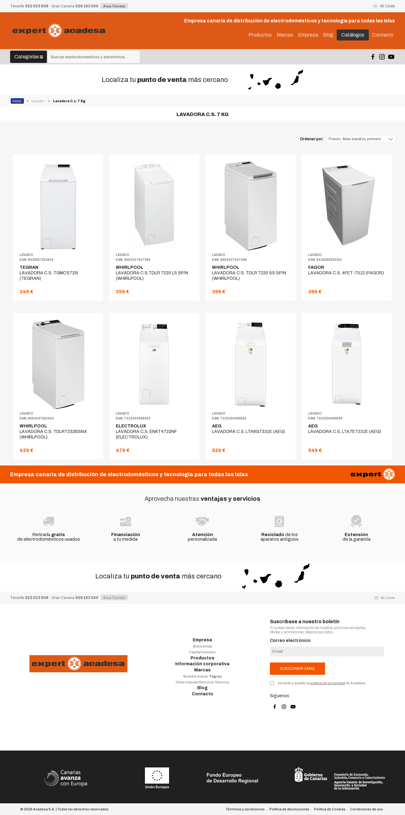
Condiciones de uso (366, 809)
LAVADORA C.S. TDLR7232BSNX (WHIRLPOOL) (53, 431)
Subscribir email (297, 668)
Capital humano (202, 652)
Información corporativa (202, 664)
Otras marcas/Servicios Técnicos (202, 682)
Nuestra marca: (202, 676)
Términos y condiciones (245, 809)
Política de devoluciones (289, 809)
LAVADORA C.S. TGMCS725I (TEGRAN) (49, 273)
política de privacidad (327, 683)
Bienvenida (202, 646)
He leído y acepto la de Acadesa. (322, 683)
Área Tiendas (114, 6)
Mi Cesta (384, 6)
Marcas (202, 670)
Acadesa (59, 30)
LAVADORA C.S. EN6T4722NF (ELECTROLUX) (146, 431)
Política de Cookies (330, 809)
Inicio (17, 101)
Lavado (38, 101)
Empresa (202, 640)
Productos (202, 658)
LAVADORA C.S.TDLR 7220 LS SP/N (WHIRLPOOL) (152, 273)
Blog (202, 688)
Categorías (28, 56)
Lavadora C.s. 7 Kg (69, 101)
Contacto (202, 694)
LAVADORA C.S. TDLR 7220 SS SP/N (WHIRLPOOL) (249, 273)
